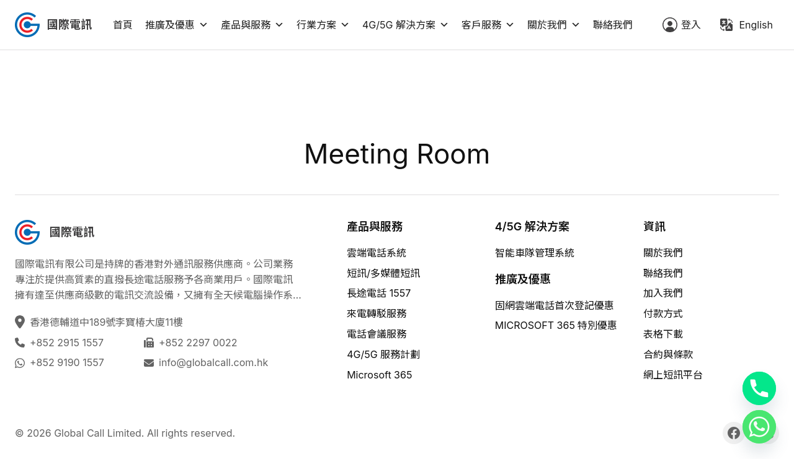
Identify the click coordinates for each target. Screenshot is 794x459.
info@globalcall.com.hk (213, 362)
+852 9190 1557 (67, 362)
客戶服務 (488, 24)
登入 (691, 25)
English (756, 25)
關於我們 (554, 24)
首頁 (123, 25)
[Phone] (759, 388)
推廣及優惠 (176, 24)
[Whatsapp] (759, 427)
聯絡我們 (613, 25)
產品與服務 (252, 24)
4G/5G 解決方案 (405, 24)
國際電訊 (69, 24)
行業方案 (323, 24)
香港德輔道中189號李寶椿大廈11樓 (108, 322)
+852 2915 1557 (67, 342)
